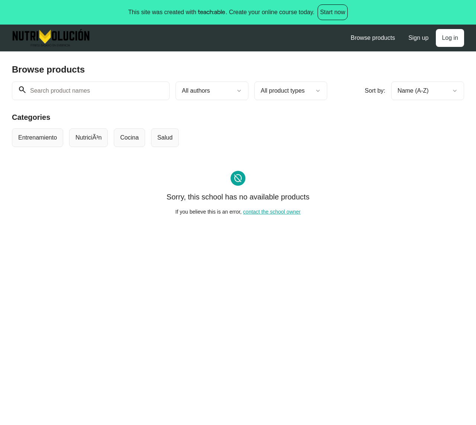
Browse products (373, 38)
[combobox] (212, 91)
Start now (332, 12)
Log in (450, 38)
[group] (218, 137)
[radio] (37, 137)
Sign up (418, 38)
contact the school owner (272, 212)
